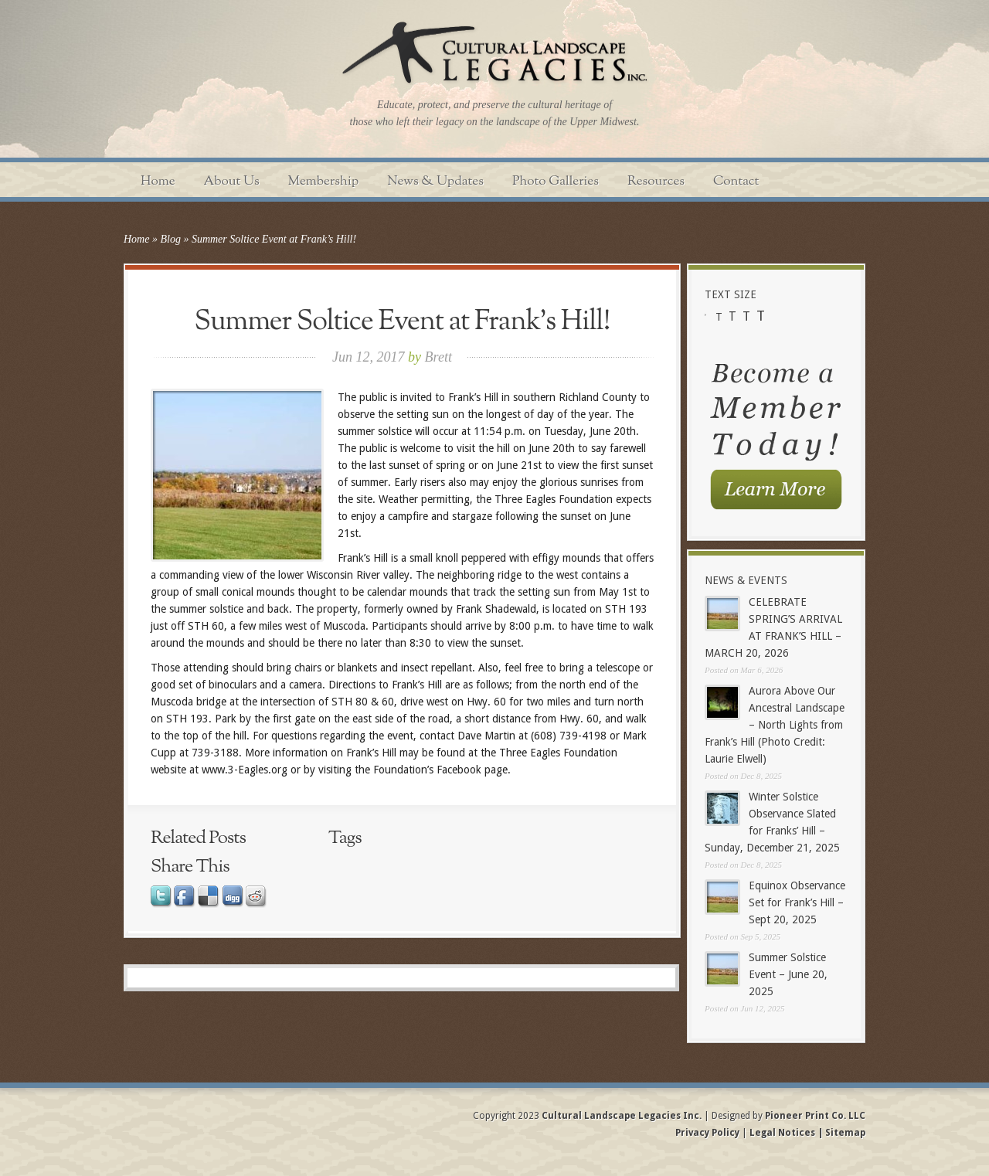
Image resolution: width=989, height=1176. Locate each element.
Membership (323, 181)
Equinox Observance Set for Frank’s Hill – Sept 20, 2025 (797, 902)
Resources (656, 181)
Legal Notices (782, 1132)
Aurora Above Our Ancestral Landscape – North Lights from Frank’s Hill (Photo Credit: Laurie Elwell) (775, 725)
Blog (170, 239)
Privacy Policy (708, 1132)
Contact (736, 181)
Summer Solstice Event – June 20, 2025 (788, 974)
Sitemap (844, 1132)
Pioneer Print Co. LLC (815, 1115)
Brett (438, 357)
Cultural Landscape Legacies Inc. (622, 1115)
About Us (232, 181)
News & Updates (435, 181)
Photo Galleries (555, 181)
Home (158, 181)
